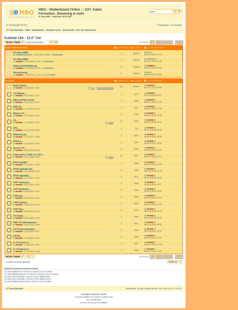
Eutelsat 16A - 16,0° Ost (22, 38)
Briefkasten (58, 55)
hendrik (19, 88)
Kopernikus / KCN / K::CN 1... (28, 154)
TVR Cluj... (19, 209)
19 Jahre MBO (20, 59)
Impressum (95, 294)
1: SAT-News (50, 75)
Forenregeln (85, 294)
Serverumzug (20, 72)
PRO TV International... (25, 222)
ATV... (16, 128)
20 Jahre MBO (20, 52)
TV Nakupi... (19, 93)
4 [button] (167, 42)
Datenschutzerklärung (25, 66)
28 (98, 88)
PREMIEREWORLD (24, 55)
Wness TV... (19, 113)
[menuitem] (24, 25)
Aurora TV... (19, 148)
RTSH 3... (18, 141)
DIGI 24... (18, 106)
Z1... (15, 120)
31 (108, 88)
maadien (19, 61)
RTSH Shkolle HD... (23, 169)
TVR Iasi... (18, 196)
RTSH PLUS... (20, 134)
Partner (103, 294)
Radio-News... (20, 85)
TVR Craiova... (20, 202)
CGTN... (17, 236)
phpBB (85, 297)
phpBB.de (104, 302)
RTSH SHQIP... (21, 162)
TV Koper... (19, 216)
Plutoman (151, 59)
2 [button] (160, 42)
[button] (152, 42)
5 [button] (171, 42)
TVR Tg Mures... (21, 189)
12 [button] (177, 42)
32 (112, 88)
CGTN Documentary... (24, 229)
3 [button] (164, 42)
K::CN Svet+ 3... (21, 242)
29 (102, 88)
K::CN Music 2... (21, 249)
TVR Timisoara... (22, 182)
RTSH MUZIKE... (21, 175)
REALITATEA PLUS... (24, 100)
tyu (148, 52)
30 (105, 88)
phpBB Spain (96, 300)
